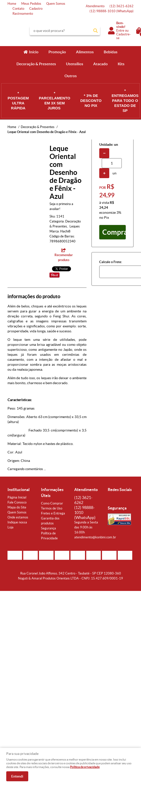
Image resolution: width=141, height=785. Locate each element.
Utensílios (74, 64)
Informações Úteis (52, 492)
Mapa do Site (17, 507)
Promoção (57, 52)
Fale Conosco (17, 502)
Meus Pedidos (31, 3)
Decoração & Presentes (36, 64)
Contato (18, 8)
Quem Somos (55, 3)
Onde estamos (18, 517)
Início (33, 52)
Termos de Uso (51, 508)
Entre (120, 30)
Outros (70, 76)
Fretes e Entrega (53, 513)
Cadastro (35, 8)
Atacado (100, 64)
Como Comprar (52, 503)
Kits (121, 64)
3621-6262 (122, 6)
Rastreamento (22, 13)
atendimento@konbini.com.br (95, 537)
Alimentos (85, 52)
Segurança (48, 528)
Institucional (19, 489)
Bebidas (111, 52)
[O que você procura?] (95, 30)
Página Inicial (17, 497)
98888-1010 (112, 11)
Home (12, 3)
